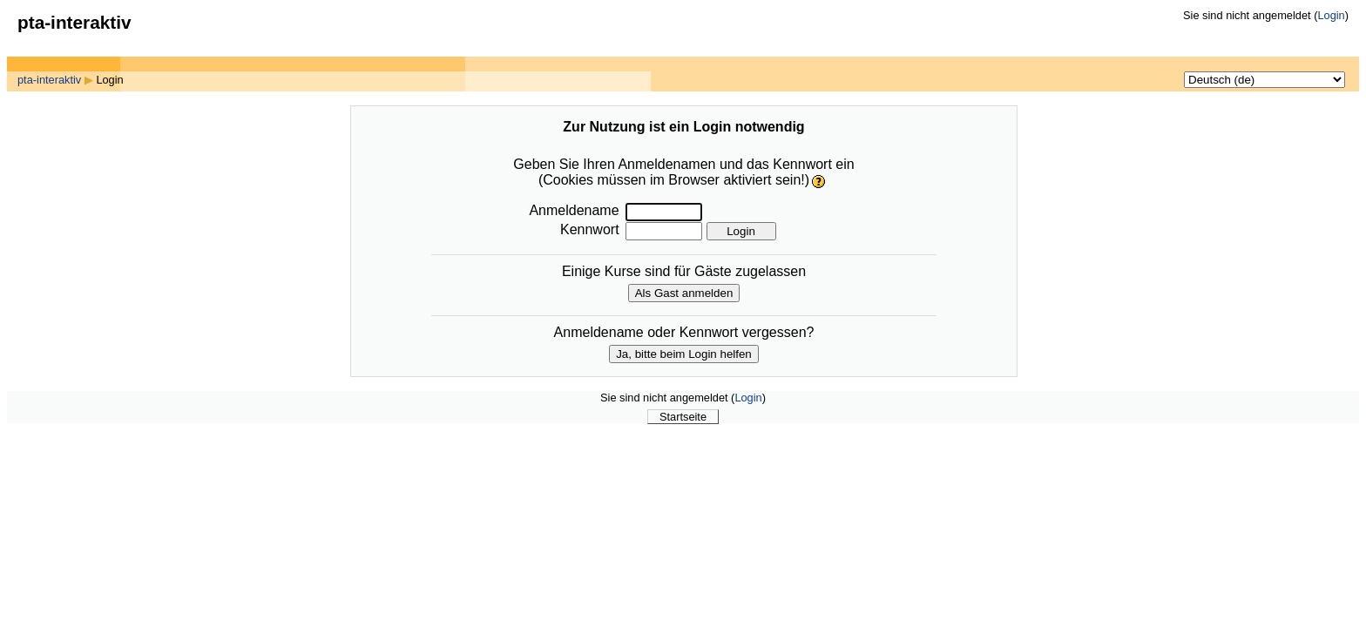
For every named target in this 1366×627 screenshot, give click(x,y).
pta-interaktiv (49, 79)
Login (1330, 15)
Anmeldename (574, 210)
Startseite (683, 416)
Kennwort (589, 229)
